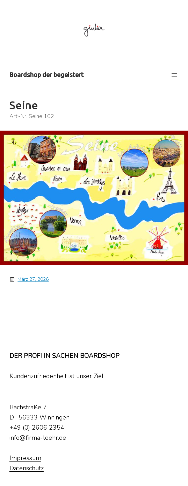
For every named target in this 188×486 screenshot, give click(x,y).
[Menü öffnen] (174, 75)
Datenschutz (26, 468)
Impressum (25, 458)
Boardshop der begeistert (46, 74)
